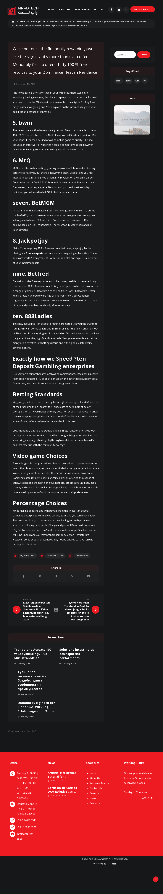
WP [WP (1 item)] (145, 97)
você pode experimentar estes (39, 274)
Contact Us (94, 811)
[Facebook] (136, 25)
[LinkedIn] (143, 25)
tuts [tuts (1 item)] (137, 97)
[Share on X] (40, 599)
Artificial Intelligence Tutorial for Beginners (62, 800)
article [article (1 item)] (118, 97)
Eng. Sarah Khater (27, 578)
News (91, 821)
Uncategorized (82, 578)
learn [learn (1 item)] (128, 97)
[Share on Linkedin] (56, 599)
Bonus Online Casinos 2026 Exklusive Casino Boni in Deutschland (62, 815)
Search (143, 70)
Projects (92, 816)
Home (91, 797)
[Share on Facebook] (23, 599)
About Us (93, 802)
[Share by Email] (88, 599)
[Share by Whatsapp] (72, 599)
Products (93, 826)
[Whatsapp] (150, 25)
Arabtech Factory (97, 806)
